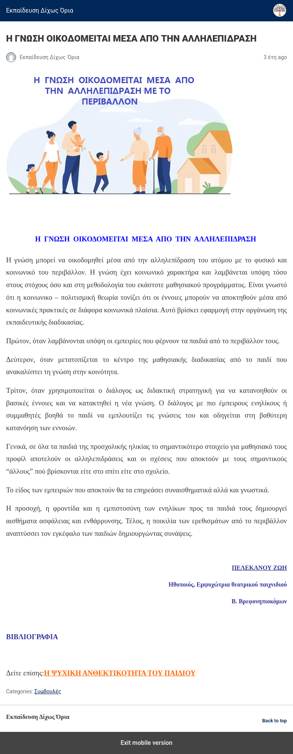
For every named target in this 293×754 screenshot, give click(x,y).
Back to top (274, 720)
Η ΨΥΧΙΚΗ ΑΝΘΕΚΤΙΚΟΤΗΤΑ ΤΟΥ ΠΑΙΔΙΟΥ (120, 673)
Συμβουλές (47, 691)
